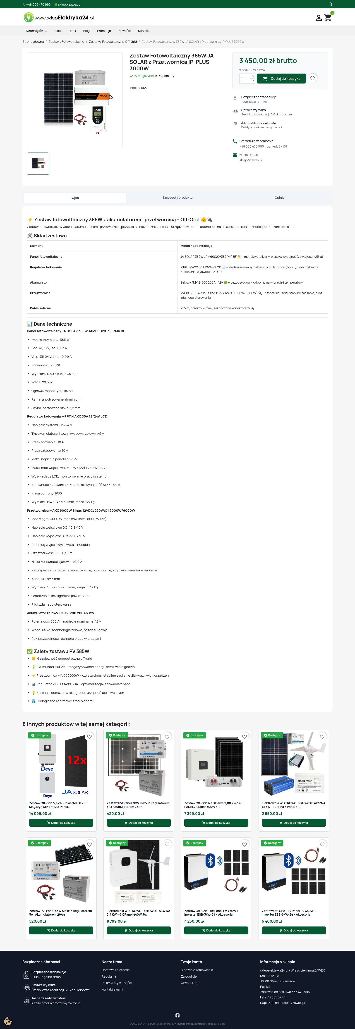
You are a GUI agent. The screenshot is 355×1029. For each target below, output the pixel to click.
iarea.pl (221, 1023)
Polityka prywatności (117, 983)
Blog (86, 31)
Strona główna (36, 31)
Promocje (104, 31)
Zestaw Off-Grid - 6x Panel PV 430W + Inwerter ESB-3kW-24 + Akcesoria (211, 913)
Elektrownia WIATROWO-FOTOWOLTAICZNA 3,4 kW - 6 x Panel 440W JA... (138, 913)
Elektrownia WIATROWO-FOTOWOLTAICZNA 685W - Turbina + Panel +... (293, 805)
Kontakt (143, 31)
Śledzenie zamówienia (197, 970)
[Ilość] (244, 79)
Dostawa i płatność (116, 970)
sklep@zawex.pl (251, 160)
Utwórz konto (190, 983)
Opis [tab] (75, 198)
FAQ (73, 31)
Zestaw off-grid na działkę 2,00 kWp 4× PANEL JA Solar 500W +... (213, 805)
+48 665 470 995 (263, 146)
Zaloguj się (189, 976)
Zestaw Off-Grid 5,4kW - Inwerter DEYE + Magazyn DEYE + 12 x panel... (58, 805)
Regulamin (109, 976)
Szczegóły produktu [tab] (177, 197)
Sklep (58, 31)
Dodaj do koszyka (281, 79)
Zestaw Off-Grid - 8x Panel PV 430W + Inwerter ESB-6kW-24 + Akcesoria (289, 913)
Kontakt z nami (112, 989)
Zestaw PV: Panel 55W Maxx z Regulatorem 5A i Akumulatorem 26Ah (60, 913)
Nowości (124, 31)
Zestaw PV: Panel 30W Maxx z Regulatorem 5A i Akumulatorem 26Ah (138, 805)
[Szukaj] (330, 4)
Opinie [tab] (280, 197)
